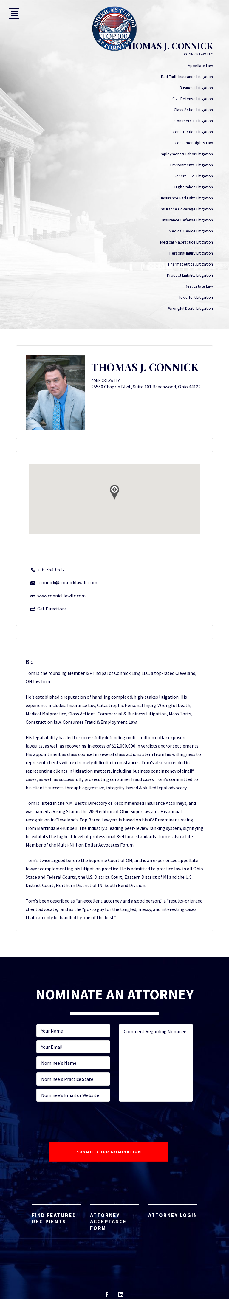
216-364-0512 (51, 569)
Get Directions (52, 609)
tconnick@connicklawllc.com (67, 582)
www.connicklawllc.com (61, 596)
